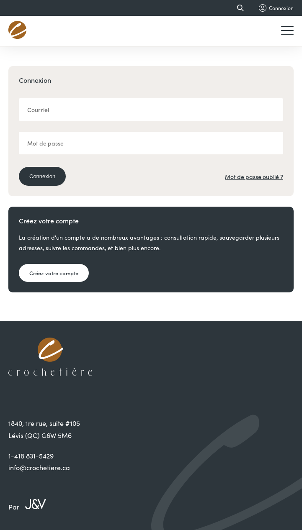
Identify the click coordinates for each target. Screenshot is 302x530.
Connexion (42, 176)
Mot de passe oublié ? (254, 176)
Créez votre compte (53, 273)
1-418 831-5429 (31, 455)
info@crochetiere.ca (39, 467)
